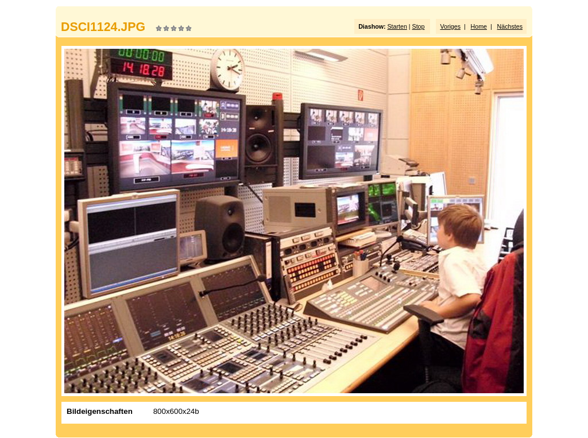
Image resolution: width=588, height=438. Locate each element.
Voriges (450, 26)
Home (479, 26)
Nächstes (510, 26)
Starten (397, 26)
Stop (418, 26)
